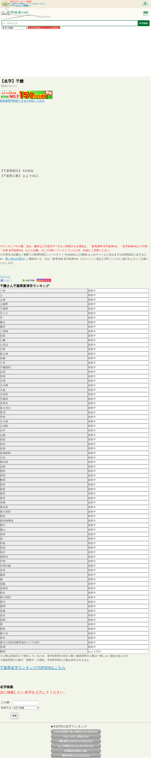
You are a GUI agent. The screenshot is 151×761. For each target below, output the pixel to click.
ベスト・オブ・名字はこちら (76, 736)
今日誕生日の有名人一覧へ (76, 751)
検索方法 (6, 707)
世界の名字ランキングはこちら (76, 755)
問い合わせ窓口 (14, 258)
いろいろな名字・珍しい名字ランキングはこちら (76, 731)
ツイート (5, 276)
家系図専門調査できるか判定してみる (22, 101)
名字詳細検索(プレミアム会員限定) (44, 27)
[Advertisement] (75, 53)
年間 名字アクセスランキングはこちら (76, 741)
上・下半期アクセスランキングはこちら (76, 746)
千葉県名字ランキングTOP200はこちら (33, 668)
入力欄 (5, 702)
